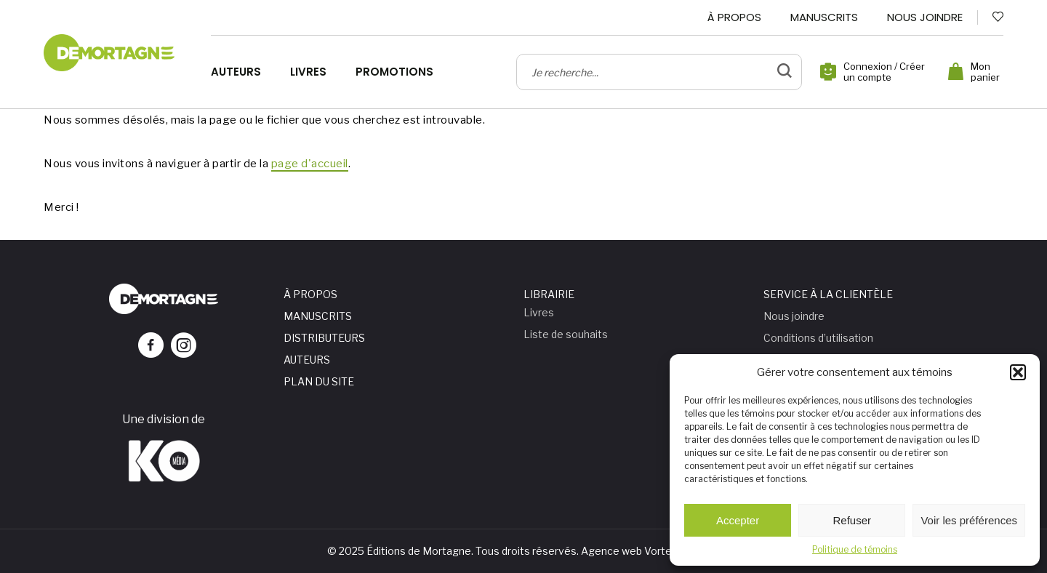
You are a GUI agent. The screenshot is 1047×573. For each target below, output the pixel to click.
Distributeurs (324, 338)
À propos (734, 17)
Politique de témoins (854, 549)
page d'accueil (309, 163)
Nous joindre (925, 17)
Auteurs (236, 72)
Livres (308, 72)
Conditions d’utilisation (818, 338)
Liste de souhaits (566, 334)
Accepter (737, 520)
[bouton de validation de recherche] (784, 72)
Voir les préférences (968, 520)
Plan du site (319, 381)
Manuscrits (824, 17)
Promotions (394, 72)
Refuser (852, 520)
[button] (1018, 372)
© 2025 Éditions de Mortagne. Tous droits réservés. (453, 551)
